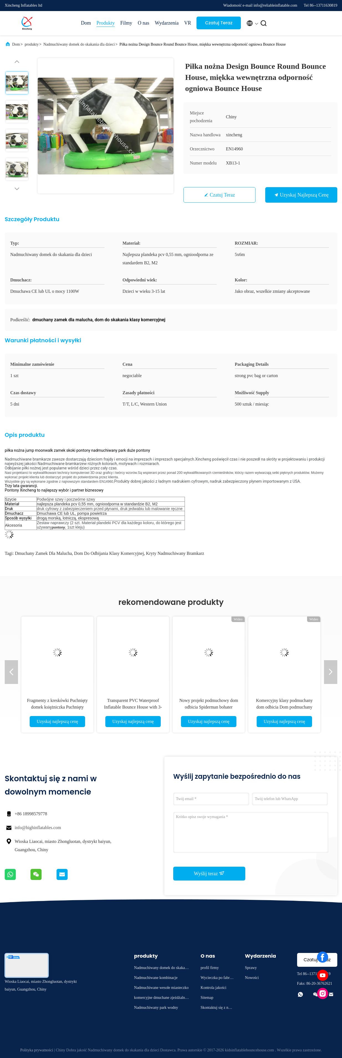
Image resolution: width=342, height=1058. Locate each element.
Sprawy (251, 968)
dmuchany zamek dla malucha (43, 553)
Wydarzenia (167, 23)
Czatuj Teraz (219, 23)
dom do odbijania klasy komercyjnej (109, 553)
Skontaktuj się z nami (217, 1008)
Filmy (126, 23)
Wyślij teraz (209, 873)
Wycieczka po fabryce (217, 978)
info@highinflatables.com (38, 827)
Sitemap (207, 998)
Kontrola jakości (213, 988)
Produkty (105, 23)
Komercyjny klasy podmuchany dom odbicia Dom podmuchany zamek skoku (284, 707)
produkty (32, 44)
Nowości (252, 978)
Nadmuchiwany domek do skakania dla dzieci (79, 44)
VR (187, 23)
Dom (86, 23)
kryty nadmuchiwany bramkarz (175, 553)
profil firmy (210, 968)
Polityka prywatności (36, 1050)
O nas (143, 23)
